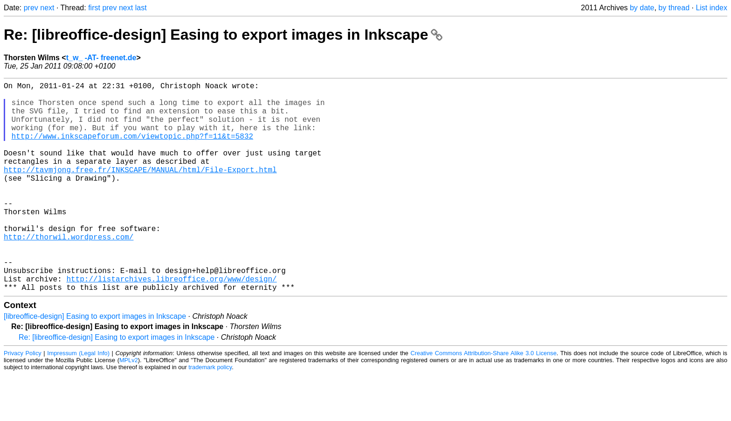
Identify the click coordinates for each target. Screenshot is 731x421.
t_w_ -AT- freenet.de (101, 58)
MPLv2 (128, 406)
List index (711, 8)
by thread (674, 8)
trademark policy (210, 413)
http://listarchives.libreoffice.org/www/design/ (171, 323)
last (141, 8)
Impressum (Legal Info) (78, 399)
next (47, 8)
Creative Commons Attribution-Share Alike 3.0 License (484, 399)
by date (642, 8)
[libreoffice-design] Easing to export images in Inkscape (95, 363)
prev (31, 8)
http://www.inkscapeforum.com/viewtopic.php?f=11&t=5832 (132, 149)
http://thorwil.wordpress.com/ (68, 272)
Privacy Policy (22, 399)
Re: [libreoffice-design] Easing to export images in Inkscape (223, 34)
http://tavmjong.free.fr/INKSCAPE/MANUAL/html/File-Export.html (140, 190)
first (94, 8)
